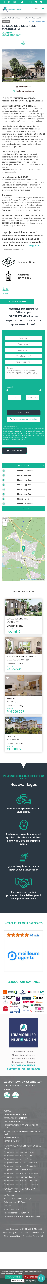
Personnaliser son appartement (16, 1256)
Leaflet (23, 623)
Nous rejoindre (11, 1181)
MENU (39, 8)
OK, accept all (13, 1277)
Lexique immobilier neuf (15, 1158)
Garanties (7, 1249)
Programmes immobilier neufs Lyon (18, 1202)
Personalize (17, 1280)
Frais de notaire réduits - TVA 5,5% (17, 1242)
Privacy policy (30, 1280)
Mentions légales (19, 440)
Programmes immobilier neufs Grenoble (20, 1224)
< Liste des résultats (37, 21)
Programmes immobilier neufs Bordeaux (20, 1206)
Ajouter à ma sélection (23, 91)
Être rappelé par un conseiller (23, 419)
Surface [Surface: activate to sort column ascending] (19, 468)
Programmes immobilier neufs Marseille (20, 1210)
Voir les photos (23, 87)
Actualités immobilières (15, 1161)
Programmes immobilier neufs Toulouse (20, 1220)
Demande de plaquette (17, 301)
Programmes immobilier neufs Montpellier (21, 1217)
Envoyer (23, 412)
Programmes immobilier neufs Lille (18, 1199)
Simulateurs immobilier (15, 1165)
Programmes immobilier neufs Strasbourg (21, 1227)
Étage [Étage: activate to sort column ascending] (40, 468)
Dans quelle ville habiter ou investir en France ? (23, 1260)
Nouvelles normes (11, 1253)
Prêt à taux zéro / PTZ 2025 (15, 1245)
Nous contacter (12, 1184)
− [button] (5, 568)
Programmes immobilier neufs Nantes (19, 1195)
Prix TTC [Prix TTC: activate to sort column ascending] (30, 467)
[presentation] (24, 406)
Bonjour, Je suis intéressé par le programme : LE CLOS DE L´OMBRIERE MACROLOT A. (23, 372)
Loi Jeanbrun (9, 1238)
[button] (5, 65)
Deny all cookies (33, 1277)
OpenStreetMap (32, 623)
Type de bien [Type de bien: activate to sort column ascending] (7, 467)
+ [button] (5, 564)
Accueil (7, 1154)
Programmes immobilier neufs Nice (18, 1213)
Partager (14, 450)
